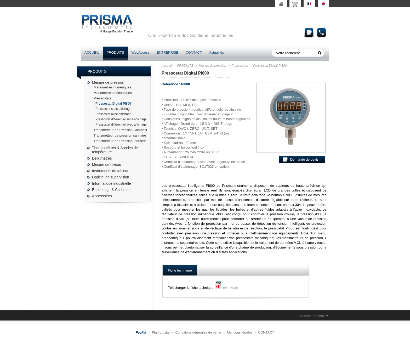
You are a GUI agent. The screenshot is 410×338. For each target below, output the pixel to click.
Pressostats (102, 98)
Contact (322, 32)
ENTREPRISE (167, 52)
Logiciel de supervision (110, 177)
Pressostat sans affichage (113, 109)
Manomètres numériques (112, 87)
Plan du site (161, 332)
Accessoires (102, 196)
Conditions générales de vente (198, 332)
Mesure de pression (108, 82)
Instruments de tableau (110, 171)
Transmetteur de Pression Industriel (120, 141)
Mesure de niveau (106, 164)
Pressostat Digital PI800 (113, 103)
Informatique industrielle (111, 183)
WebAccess (140, 52)
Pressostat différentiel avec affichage (121, 124)
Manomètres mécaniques (113, 93)
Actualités (216, 52)
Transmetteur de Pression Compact (120, 130)
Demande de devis (309, 32)
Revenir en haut (312, 316)
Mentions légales (240, 332)
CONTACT (194, 52)
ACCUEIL (91, 52)
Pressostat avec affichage (113, 114)
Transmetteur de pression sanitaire (120, 135)
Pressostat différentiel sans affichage (121, 119)
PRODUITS (115, 52)
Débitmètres (102, 158)
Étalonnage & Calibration (112, 190)
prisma (107, 23)
